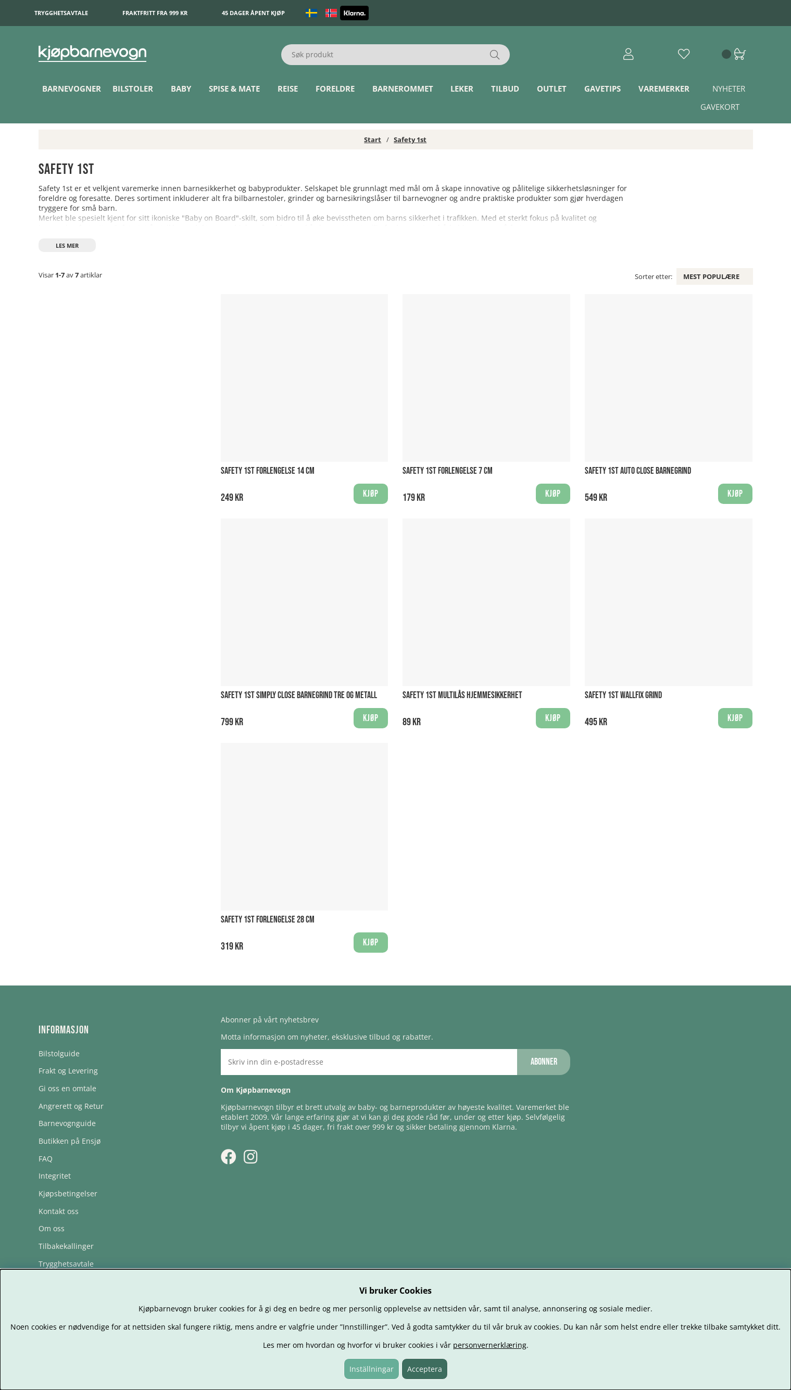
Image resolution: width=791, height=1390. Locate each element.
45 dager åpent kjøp (253, 13)
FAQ (46, 1159)
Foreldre (335, 88)
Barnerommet (402, 88)
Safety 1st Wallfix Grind (623, 695)
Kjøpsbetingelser (68, 1193)
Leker (461, 88)
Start (372, 139)
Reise (288, 88)
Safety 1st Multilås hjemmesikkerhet (462, 695)
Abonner (544, 1061)
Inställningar (371, 1369)
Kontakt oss (59, 1211)
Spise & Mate (234, 88)
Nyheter (728, 88)
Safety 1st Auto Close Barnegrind (638, 470)
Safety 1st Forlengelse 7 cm (448, 470)
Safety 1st (410, 139)
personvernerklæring (489, 1345)
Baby (181, 88)
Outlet (552, 88)
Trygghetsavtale (61, 13)
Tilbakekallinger (66, 1246)
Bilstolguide (59, 1053)
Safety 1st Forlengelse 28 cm (268, 919)
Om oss (52, 1228)
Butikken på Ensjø (70, 1141)
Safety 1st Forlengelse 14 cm (268, 470)
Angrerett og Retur (71, 1106)
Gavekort (719, 107)
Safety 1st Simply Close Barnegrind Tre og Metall (299, 695)
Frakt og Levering (68, 1071)
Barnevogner (71, 88)
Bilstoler (132, 88)
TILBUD (505, 88)
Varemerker (663, 88)
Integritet (55, 1176)
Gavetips (602, 88)
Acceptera (424, 1369)
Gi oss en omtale (67, 1088)
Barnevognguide (67, 1123)
